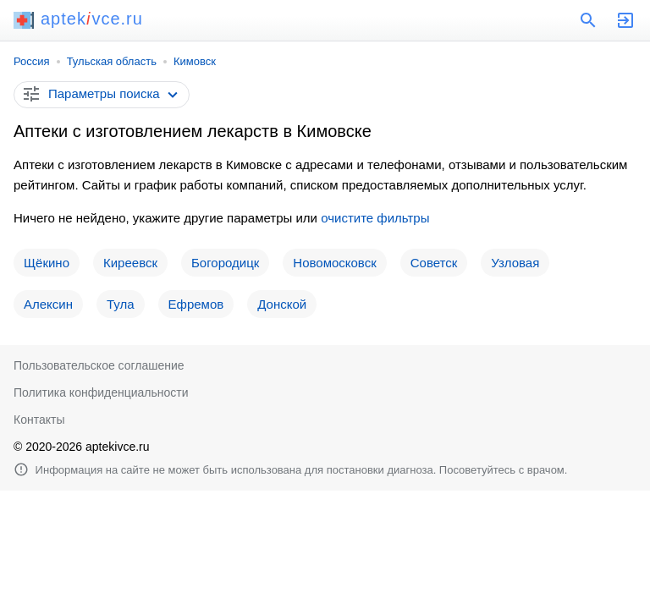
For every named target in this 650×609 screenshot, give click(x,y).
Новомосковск (334, 262)
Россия (32, 61)
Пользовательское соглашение (99, 365)
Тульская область (112, 61)
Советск (434, 262)
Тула (121, 304)
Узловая (515, 262)
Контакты (39, 419)
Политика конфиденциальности (101, 392)
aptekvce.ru (78, 18)
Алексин (48, 304)
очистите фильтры (375, 218)
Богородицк (225, 262)
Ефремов (196, 304)
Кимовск (195, 61)
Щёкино (46, 262)
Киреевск (130, 262)
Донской (281, 304)
